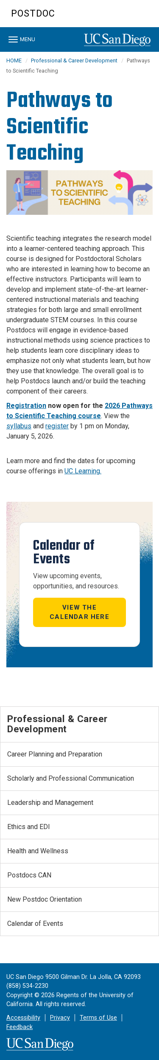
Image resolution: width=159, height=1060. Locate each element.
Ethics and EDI (28, 827)
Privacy (60, 1017)
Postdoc (33, 13)
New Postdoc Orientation (44, 899)
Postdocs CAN (29, 875)
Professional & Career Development (74, 60)
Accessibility (23, 1017)
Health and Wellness (37, 851)
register (57, 426)
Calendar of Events (35, 923)
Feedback (19, 1027)
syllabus (18, 426)
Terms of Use (98, 1017)
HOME (14, 60)
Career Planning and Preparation (54, 754)
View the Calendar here (79, 612)
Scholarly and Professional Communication (70, 778)
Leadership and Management (50, 803)
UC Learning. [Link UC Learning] (82, 471)
